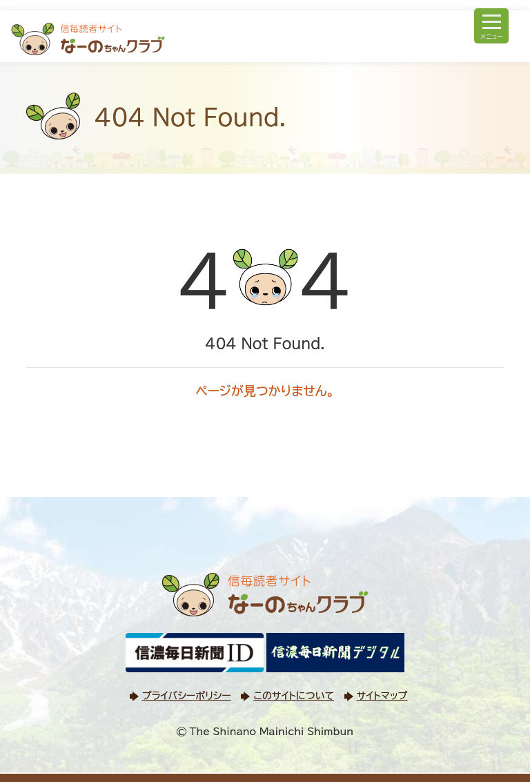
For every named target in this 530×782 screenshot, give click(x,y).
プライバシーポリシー (186, 696)
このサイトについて (293, 696)
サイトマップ (382, 696)
